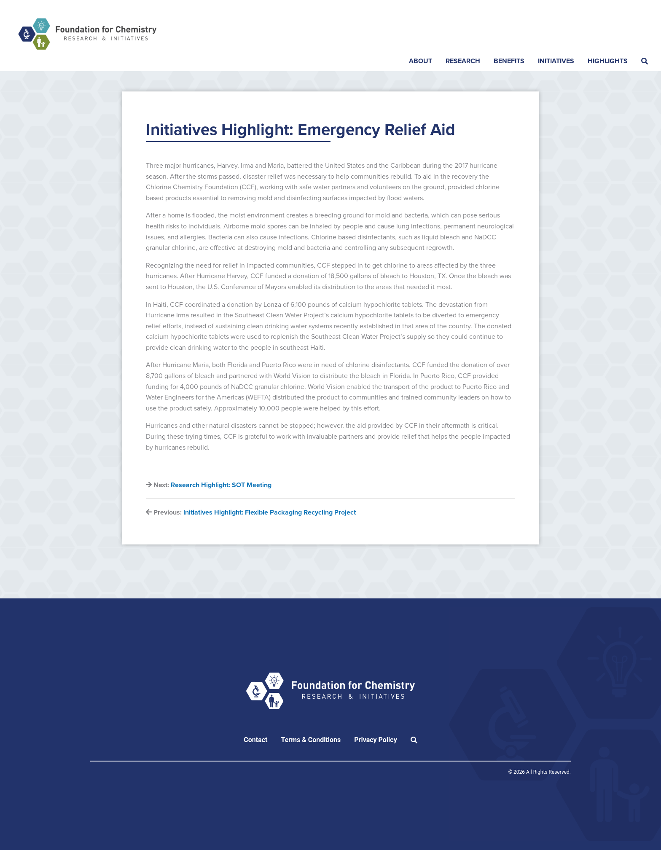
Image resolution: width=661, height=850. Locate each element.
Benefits (509, 61)
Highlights (608, 61)
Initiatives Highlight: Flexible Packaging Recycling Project (269, 512)
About (420, 61)
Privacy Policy (375, 740)
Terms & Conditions (311, 740)
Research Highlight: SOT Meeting (221, 485)
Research (463, 61)
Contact (255, 740)
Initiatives (556, 61)
